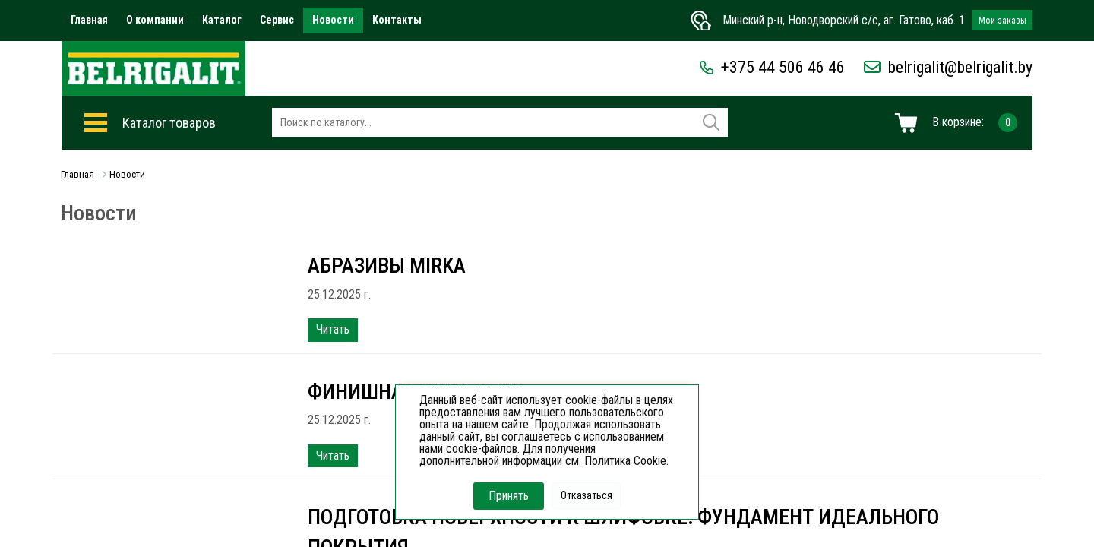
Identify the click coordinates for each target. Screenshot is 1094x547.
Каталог (222, 20)
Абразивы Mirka (387, 265)
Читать (332, 329)
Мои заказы (1002, 20)
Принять (509, 496)
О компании (155, 20)
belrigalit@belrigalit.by (948, 67)
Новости (333, 20)
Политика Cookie (625, 461)
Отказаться (586, 495)
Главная (89, 20)
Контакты (397, 20)
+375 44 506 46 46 (772, 67)
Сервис (277, 20)
